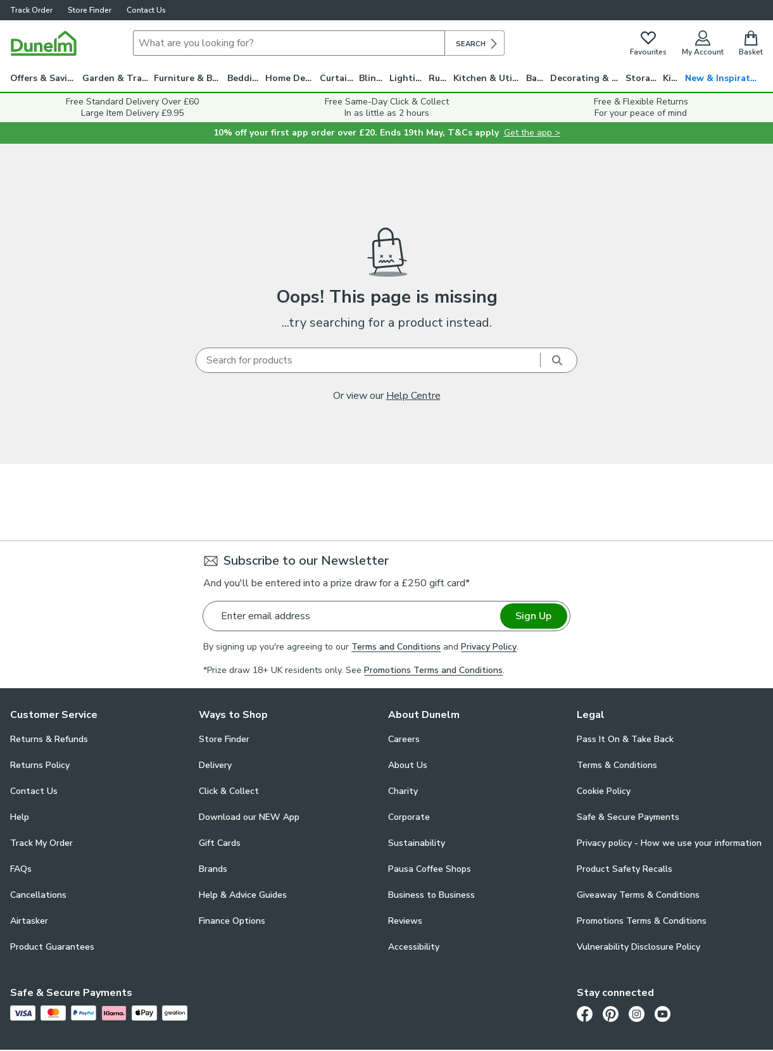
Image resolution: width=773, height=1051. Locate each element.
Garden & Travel (118, 78)
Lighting (408, 78)
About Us (407, 765)
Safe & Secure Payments (628, 817)
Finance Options (232, 921)
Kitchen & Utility (489, 78)
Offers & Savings (46, 78)
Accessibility (413, 947)
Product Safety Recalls (624, 869)
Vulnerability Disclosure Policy (638, 947)
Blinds (372, 78)
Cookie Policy (604, 791)
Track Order (31, 10)
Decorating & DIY (587, 78)
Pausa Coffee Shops (429, 869)
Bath (536, 78)
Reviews (405, 921)
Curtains (338, 78)
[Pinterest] (611, 1013)
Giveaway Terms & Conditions (638, 895)
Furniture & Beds (190, 78)
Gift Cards (220, 843)
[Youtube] (662, 1013)
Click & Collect (229, 791)
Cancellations (38, 895)
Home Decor (292, 78)
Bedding (245, 78)
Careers (404, 739)
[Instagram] (636, 1013)
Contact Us (146, 10)
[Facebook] (585, 1013)
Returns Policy (40, 765)
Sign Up (533, 616)
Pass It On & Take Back (625, 739)
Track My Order (41, 843)
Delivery (215, 765)
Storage (643, 78)
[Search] (289, 43)
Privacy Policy (489, 647)
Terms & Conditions (617, 765)
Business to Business (431, 895)
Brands (213, 869)
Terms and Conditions (396, 647)
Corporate (409, 817)
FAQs (21, 869)
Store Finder (89, 10)
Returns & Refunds (49, 739)
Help (19, 817)
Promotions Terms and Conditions (433, 670)
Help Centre (413, 396)
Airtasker (29, 921)
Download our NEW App (249, 817)
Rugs (439, 78)
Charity (403, 791)
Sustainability (416, 843)
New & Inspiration (724, 78)
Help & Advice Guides (243, 895)
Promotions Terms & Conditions (642, 921)
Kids (672, 78)
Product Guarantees (52, 947)
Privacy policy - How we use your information (669, 843)
